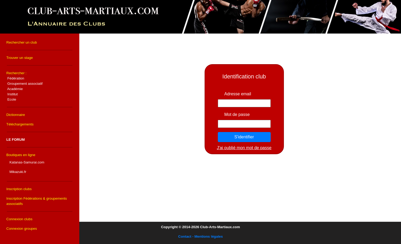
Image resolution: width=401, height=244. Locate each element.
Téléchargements (20, 124)
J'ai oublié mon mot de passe (244, 148)
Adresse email (237, 94)
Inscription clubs (19, 189)
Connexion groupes (21, 229)
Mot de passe (237, 114)
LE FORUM (15, 140)
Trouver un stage (19, 58)
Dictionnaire (15, 115)
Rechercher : (24, 86)
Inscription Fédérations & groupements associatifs (36, 201)
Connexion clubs (19, 219)
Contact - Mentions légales (200, 236)
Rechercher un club (21, 42)
